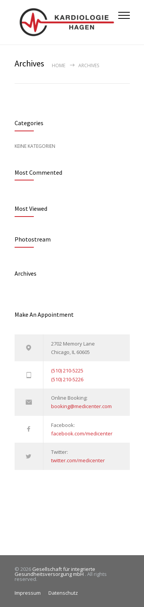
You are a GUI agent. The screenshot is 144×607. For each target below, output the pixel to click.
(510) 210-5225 (67, 370)
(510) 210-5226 (67, 379)
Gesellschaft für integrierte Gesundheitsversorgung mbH (55, 571)
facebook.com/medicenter (82, 433)
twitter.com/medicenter (78, 460)
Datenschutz (63, 592)
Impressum (28, 592)
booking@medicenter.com (81, 406)
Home (58, 65)
